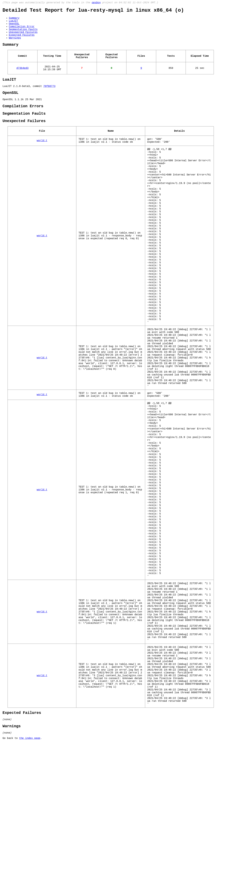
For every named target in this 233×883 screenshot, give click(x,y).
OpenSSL (14, 27)
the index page (29, 878)
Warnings (15, 44)
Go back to (11, 878)
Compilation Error (21, 30)
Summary (14, 20)
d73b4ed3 (22, 77)
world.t (42, 158)
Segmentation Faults (23, 34)
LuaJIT (13, 23)
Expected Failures (21, 41)
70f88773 (49, 97)
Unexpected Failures (23, 37)
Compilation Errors (23, 120)
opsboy (96, 3)
